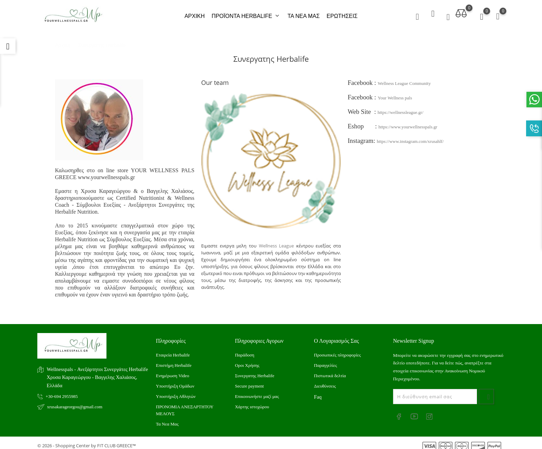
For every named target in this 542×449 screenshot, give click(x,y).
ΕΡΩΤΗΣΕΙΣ (342, 14)
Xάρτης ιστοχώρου (252, 401)
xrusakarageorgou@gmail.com (74, 401)
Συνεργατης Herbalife (254, 370)
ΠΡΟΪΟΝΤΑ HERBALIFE (246, 14)
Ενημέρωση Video (172, 370)
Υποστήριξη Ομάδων (175, 380)
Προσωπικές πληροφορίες (337, 349)
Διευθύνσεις (325, 380)
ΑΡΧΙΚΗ (195, 14)
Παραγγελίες (325, 360)
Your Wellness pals (395, 92)
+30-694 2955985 (62, 391)
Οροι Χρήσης (247, 360)
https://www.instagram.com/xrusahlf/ (410, 136)
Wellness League (276, 241)
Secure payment (249, 380)
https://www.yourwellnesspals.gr (408, 121)
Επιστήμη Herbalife (173, 360)
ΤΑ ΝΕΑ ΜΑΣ (304, 14)
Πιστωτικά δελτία (330, 370)
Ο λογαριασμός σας (336, 336)
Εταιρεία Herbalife (173, 349)
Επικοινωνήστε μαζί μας (257, 391)
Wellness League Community (404, 78)
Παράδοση (244, 349)
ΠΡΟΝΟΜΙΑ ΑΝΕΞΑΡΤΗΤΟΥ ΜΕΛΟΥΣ (184, 405)
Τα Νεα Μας (167, 418)
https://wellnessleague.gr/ (400, 107)
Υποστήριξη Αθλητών (176, 391)
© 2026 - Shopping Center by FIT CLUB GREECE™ (86, 440)
